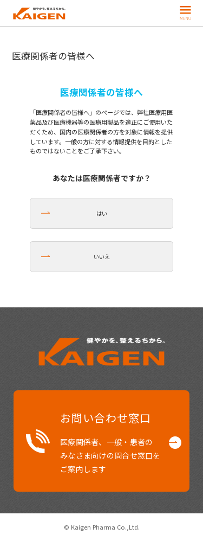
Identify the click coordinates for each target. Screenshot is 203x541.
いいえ (102, 257)
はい (101, 213)
